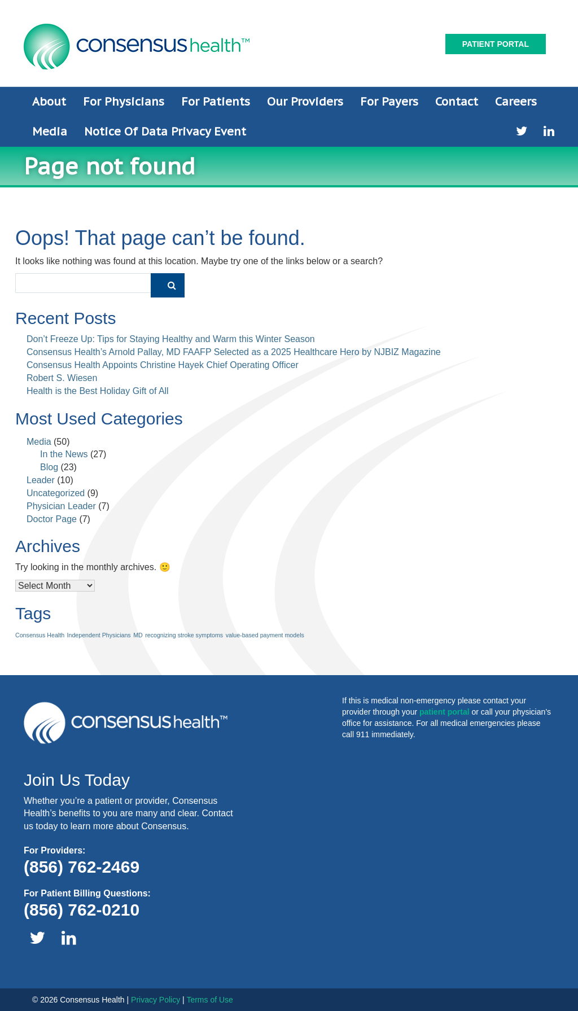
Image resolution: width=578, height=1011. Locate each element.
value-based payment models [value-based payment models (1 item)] (265, 635)
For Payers (389, 101)
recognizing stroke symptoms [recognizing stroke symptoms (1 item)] (184, 635)
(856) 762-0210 (81, 909)
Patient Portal (495, 44)
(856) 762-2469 (81, 866)
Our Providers (305, 101)
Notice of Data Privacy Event (165, 131)
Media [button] (49, 131)
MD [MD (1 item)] (138, 635)
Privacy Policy (155, 999)
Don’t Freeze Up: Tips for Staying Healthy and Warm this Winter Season (171, 339)
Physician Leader (61, 506)
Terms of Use (209, 999)
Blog (49, 467)
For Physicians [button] (123, 101)
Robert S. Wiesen (62, 378)
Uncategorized (56, 493)
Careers (516, 101)
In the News (63, 454)
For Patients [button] (215, 101)
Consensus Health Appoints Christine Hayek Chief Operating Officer (163, 365)
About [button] (49, 101)
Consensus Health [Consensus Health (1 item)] (39, 635)
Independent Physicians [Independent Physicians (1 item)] (99, 635)
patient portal (444, 711)
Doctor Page (52, 519)
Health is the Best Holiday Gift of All (98, 391)
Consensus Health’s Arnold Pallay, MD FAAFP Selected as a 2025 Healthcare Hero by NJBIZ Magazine (234, 352)
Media (39, 442)
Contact (456, 101)
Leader (41, 480)
